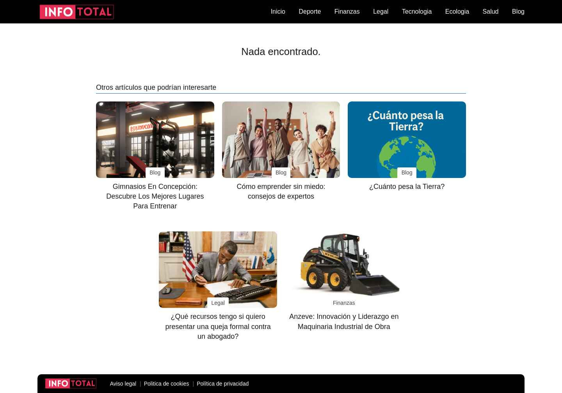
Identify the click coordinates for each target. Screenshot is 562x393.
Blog (518, 11)
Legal (380, 11)
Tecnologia (417, 11)
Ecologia (457, 11)
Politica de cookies (166, 384)
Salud (491, 11)
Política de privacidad (223, 384)
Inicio (278, 11)
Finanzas (347, 11)
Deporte (310, 11)
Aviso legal (123, 384)
